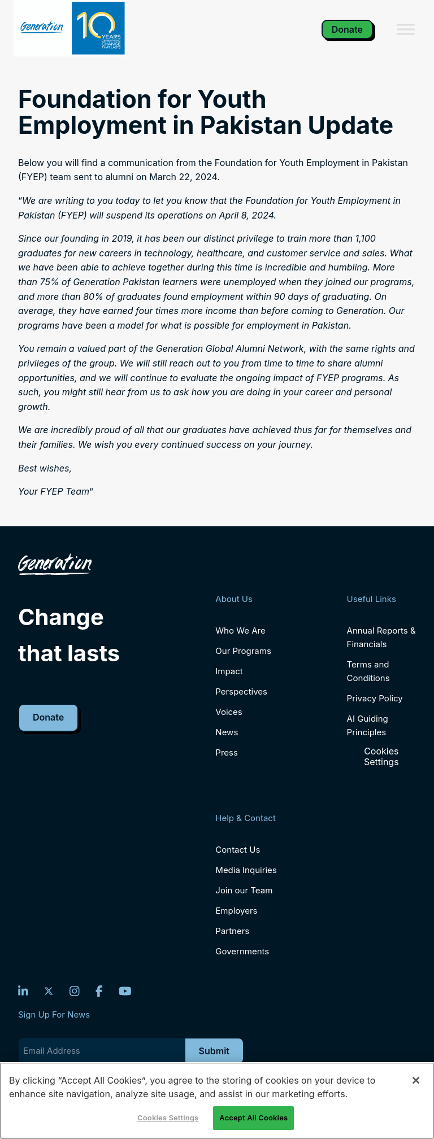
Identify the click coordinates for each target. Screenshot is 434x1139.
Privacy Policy (375, 698)
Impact (228, 671)
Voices (228, 711)
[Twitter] (48, 991)
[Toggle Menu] (406, 29)
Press (226, 752)
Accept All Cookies (253, 1117)
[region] (217, 1100)
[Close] (415, 1080)
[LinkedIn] (23, 991)
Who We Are (240, 630)
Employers (236, 910)
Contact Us (237, 849)
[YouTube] (125, 991)
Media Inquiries (245, 870)
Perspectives (241, 691)
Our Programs (243, 650)
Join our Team (243, 890)
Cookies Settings (381, 756)
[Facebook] (99, 991)
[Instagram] (75, 991)
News (226, 732)
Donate (347, 29)
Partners (232, 931)
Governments (242, 951)
